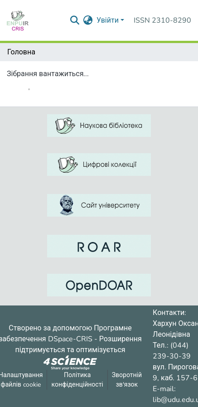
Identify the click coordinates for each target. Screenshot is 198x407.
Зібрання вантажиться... (48, 74)
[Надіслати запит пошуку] (75, 20)
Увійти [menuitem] (108, 20)
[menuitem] (88, 20)
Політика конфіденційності (77, 380)
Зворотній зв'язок (127, 380)
